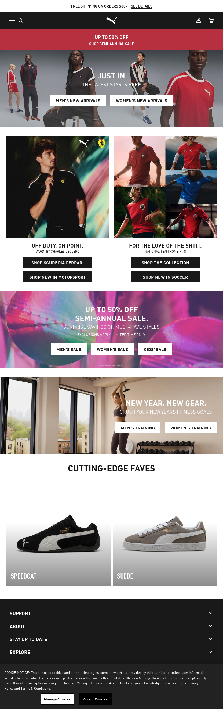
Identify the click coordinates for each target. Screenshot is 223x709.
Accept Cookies (95, 698)
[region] (111, 686)
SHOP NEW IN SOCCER (165, 277)
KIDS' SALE (155, 349)
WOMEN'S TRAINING (190, 427)
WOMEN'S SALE (112, 349)
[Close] (214, 673)
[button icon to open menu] (11, 20)
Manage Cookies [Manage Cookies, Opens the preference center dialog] (57, 698)
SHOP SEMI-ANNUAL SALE (111, 43)
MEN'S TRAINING (138, 427)
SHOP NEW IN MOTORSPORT (58, 277)
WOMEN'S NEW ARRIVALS (141, 100)
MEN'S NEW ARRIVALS (78, 100)
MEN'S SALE (68, 349)
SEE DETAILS (141, 6)
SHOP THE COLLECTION (165, 262)
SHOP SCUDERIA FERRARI (57, 262)
